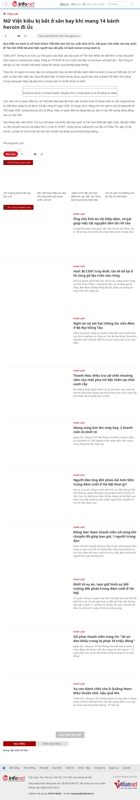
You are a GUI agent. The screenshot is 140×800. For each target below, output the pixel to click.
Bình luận (10, 154)
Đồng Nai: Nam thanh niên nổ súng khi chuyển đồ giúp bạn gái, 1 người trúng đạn (104, 536)
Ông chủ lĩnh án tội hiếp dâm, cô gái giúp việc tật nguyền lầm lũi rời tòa (102, 221)
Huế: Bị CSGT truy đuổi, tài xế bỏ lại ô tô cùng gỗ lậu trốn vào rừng (103, 273)
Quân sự (113, 768)
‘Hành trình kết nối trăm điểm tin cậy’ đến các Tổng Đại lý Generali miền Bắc (86, 196)
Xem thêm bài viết (70, 734)
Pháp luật (12, 14)
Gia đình (57, 768)
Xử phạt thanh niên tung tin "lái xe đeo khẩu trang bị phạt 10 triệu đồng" (104, 638)
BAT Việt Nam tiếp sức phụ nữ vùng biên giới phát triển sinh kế (51, 196)
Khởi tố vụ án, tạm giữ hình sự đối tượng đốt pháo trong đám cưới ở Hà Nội (103, 588)
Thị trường (29, 768)
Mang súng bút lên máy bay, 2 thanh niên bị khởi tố (103, 429)
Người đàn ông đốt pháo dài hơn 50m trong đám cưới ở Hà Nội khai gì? (103, 482)
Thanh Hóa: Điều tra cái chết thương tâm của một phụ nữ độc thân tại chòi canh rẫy (103, 379)
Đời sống (14, 768)
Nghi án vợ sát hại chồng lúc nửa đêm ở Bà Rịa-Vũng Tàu (104, 325)
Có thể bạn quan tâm (19, 162)
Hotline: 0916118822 (93, 4)
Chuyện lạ (99, 768)
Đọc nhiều (19, 743)
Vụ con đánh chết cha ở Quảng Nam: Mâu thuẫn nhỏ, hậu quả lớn (102, 691)
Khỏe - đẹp (84, 768)
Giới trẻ (70, 768)
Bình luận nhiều (52, 743)
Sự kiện (127, 768)
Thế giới (43, 768)
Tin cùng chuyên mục (19, 207)
